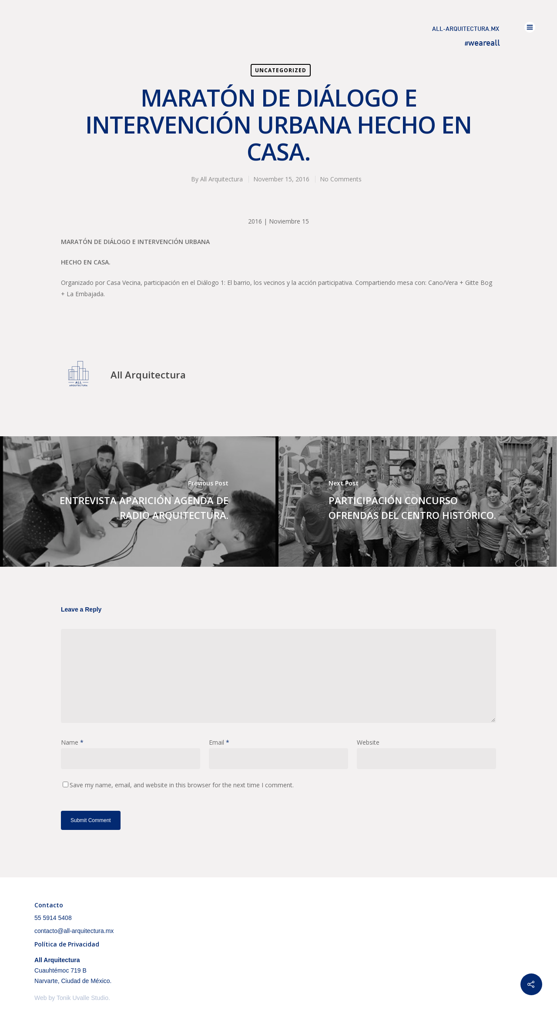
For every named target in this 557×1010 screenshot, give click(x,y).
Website (368, 742)
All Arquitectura (221, 179)
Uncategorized (280, 70)
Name (72, 742)
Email (219, 742)
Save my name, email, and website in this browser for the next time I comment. (182, 785)
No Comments (341, 179)
